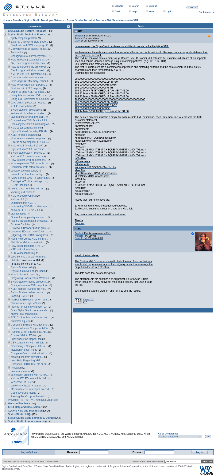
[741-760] (35, 399)
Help (134, 11)
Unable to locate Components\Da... (30, 328)
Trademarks (52, 461)
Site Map (7, 461)
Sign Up (119, 6)
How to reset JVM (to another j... (28, 159)
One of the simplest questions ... (28, 217)
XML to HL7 (17, 199)
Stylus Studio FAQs (19, 414)
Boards (17, 20)
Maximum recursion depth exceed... (30, 389)
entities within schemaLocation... (28, 113)
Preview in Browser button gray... (29, 228)
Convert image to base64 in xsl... (29, 48)
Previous (13, 399)
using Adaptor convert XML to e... (29, 95)
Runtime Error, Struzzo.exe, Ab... (29, 331)
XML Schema (128, 433)
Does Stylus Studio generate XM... (30, 310)
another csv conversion (23, 313)
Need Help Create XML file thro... (29, 238)
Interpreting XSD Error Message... (29, 206)
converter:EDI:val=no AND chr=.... (29, 231)
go (208, 436)
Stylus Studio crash (21, 267)
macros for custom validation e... (28, 306)
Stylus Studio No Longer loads (27, 271)
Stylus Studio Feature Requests (27, 30)
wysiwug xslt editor (21, 192)
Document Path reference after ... (29, 167)
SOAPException (20, 185)
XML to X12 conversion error (26, 156)
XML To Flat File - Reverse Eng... (29, 73)
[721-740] (24, 399)
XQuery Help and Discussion (25, 410)
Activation (16, 367)
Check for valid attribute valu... (27, 77)
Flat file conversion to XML (123, 20)
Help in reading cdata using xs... (28, 59)
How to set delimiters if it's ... (26, 245)
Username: (73, 452)
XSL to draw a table (21, 106)
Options (152, 6)
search (193, 7)
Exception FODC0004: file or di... (29, 364)
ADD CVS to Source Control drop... (30, 317)
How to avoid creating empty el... (28, 138)
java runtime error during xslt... (27, 116)
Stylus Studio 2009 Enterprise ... (28, 149)
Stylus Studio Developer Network (44, 20)
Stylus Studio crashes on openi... (29, 281)
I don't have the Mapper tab (26, 339)
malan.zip (88, 299)
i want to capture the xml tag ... (27, 174)
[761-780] (46, 399)
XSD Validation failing (22, 249)
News (151, 11)
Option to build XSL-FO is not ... (28, 91)
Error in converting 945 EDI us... (28, 142)
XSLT (106, 433)
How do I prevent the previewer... (29, 66)
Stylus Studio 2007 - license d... (28, 152)
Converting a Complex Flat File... (29, 346)
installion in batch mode (23, 349)
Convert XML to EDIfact (23, 335)
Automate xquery (20, 321)
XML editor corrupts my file (25, 127)
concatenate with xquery (24, 170)
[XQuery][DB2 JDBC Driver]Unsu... (30, 235)
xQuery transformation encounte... (29, 220)
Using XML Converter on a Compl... (30, 99)
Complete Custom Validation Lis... (29, 353)
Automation (16, 52)
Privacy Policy (21, 461)
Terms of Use (37, 461)
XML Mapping (74, 436)
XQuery (115, 433)
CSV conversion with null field (27, 342)
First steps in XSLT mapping (26, 88)
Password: (138, 452)
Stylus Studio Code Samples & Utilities (31, 417)
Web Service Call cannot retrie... (28, 256)
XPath (147, 433)
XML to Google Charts (23, 195)
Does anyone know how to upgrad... (30, 124)
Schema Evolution (20, 224)
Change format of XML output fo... (29, 285)
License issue (18, 213)
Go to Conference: (168, 433)
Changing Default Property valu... (29, 56)
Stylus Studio (52, 433)
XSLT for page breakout (24, 134)
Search (135, 6)
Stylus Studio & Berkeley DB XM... (29, 131)
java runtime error (20, 371)
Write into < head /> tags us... (27, 385)
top (78, 228)
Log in (168, 11)
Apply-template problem (23, 38)
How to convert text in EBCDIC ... (29, 84)
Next (55, 399)
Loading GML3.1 (20, 296)
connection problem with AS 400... (29, 374)
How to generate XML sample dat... (30, 163)
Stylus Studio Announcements (26, 421)
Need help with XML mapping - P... (30, 45)
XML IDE (87, 433)
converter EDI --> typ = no (25, 210)
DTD (139, 433)
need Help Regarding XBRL (26, 360)
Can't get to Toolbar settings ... (27, 181)
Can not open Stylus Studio (26, 303)
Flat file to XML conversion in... (27, 242)
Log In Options (29, 452)
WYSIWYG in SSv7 (21, 382)
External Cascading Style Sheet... (29, 41)
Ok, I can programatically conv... (28, 63)
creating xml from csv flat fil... (26, 356)
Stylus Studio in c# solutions (26, 109)
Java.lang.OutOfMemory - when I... (30, 81)
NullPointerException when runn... (29, 299)
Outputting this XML (21, 202)
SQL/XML (54, 436)
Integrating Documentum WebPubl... (31, 278)
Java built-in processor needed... (28, 102)
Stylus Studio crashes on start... (28, 292)
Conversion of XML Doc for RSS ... (30, 120)
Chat (117, 11)
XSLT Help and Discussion (24, 407)
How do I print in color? (23, 274)
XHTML (43, 436)
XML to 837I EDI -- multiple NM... (29, 378)
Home (6, 20)
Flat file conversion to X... (26, 263)
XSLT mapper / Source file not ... (28, 288)
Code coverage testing (23, 392)
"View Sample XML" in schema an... (30, 177)
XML (99, 433)
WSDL (34, 436)
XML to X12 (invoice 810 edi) (26, 145)
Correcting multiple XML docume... (30, 324)
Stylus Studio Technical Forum (85, 20)
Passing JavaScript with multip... (28, 396)
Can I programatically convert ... (28, 70)
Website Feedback (19, 403)
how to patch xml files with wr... (28, 188)
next (78, 30)
